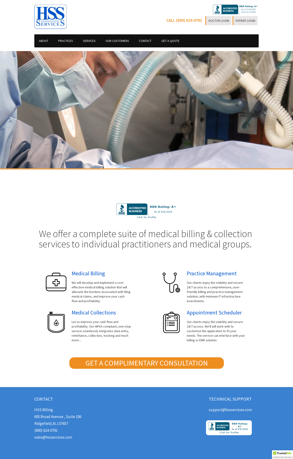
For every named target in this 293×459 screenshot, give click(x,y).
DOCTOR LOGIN (219, 21)
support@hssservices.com (230, 409)
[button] (282, 454)
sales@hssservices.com (53, 437)
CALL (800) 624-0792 (184, 20)
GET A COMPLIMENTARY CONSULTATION (146, 363)
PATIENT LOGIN (245, 21)
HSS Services (50, 17)
